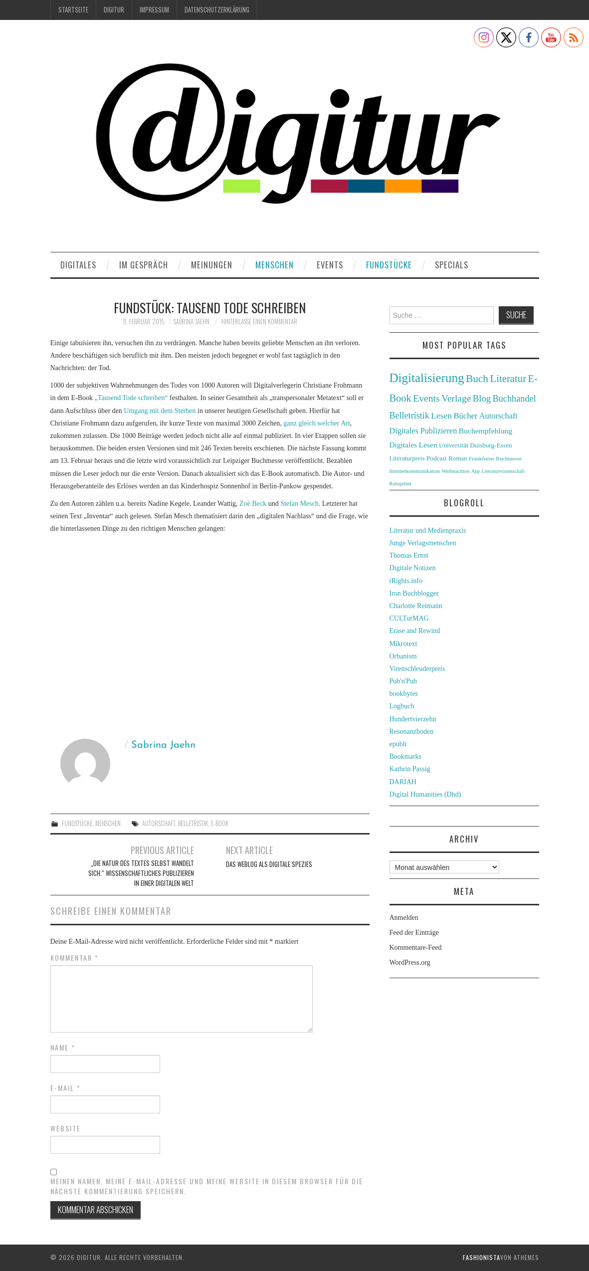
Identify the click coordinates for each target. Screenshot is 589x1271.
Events (330, 264)
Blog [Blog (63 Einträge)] (482, 398)
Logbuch (402, 706)
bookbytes (404, 693)
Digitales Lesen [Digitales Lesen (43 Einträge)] (413, 444)
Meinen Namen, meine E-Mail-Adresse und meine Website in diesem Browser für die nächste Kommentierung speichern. (206, 1186)
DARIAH (403, 782)
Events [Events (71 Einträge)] (426, 398)
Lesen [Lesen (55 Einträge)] (441, 416)
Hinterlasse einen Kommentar (259, 321)
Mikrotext (403, 643)
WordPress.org (410, 962)
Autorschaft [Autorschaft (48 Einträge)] (498, 416)
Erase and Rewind (415, 631)
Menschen (274, 264)
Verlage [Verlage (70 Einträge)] (456, 398)
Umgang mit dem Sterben (160, 411)
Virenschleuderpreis (417, 668)
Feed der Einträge (414, 932)
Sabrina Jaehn (191, 321)
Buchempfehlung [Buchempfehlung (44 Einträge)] (485, 430)
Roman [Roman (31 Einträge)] (457, 458)
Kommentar (74, 958)
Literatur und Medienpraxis (428, 530)
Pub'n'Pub (403, 681)
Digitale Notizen (413, 568)
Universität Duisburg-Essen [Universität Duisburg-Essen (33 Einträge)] (475, 445)
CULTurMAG (409, 618)
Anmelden (404, 917)
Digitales (78, 264)
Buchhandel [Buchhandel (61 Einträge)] (514, 399)
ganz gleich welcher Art (317, 423)
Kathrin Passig (410, 769)
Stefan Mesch (299, 503)
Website (65, 1128)
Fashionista (481, 1257)
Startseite (73, 9)
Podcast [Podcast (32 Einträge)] (436, 458)
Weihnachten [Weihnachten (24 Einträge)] (456, 471)
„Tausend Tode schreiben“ (131, 398)
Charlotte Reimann (416, 606)
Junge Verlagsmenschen (423, 543)
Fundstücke (389, 264)
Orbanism (403, 656)
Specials (451, 264)
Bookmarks (406, 756)
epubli (398, 744)
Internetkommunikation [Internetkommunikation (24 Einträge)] (415, 471)
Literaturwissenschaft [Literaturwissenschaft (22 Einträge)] (503, 471)
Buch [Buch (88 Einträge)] (477, 379)
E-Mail (65, 1088)
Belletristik (193, 823)
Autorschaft (158, 823)
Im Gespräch (143, 264)
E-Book (219, 823)
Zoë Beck (252, 503)
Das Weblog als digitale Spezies (269, 864)
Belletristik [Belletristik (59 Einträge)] (409, 416)
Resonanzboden (412, 731)
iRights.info (406, 581)
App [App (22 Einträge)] (475, 471)
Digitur (114, 9)
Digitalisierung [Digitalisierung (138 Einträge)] (427, 378)
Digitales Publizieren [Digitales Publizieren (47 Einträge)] (423, 430)
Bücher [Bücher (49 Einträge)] (466, 416)
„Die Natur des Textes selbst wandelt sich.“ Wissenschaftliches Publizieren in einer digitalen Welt (141, 873)
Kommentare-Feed (416, 947)
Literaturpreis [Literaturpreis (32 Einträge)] (407, 458)
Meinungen (211, 264)
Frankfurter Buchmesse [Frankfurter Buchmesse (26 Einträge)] (495, 458)
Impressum (154, 9)
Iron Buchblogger (414, 593)
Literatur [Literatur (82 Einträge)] (508, 378)
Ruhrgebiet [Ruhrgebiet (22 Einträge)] (400, 483)
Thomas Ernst (409, 555)
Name (62, 1048)
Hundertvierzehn (413, 719)
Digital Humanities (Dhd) (425, 794)
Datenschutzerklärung (217, 9)
